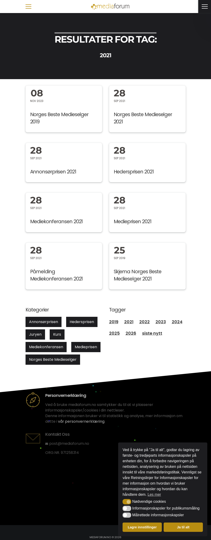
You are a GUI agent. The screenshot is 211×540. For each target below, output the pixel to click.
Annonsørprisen (43, 321)
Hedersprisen (82, 321)
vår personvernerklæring (81, 421)
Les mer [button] (154, 494)
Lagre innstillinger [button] (142, 527)
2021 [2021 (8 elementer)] (128, 322)
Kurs (57, 334)
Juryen (35, 334)
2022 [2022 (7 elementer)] (144, 322)
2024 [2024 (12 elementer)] (177, 322)
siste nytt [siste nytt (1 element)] (152, 333)
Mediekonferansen (46, 347)
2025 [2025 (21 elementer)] (114, 333)
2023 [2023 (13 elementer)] (161, 322)
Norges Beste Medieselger (53, 359)
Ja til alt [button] (183, 527)
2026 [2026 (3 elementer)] (131, 333)
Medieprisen (86, 347)
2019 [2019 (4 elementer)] (113, 322)
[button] (127, 501)
